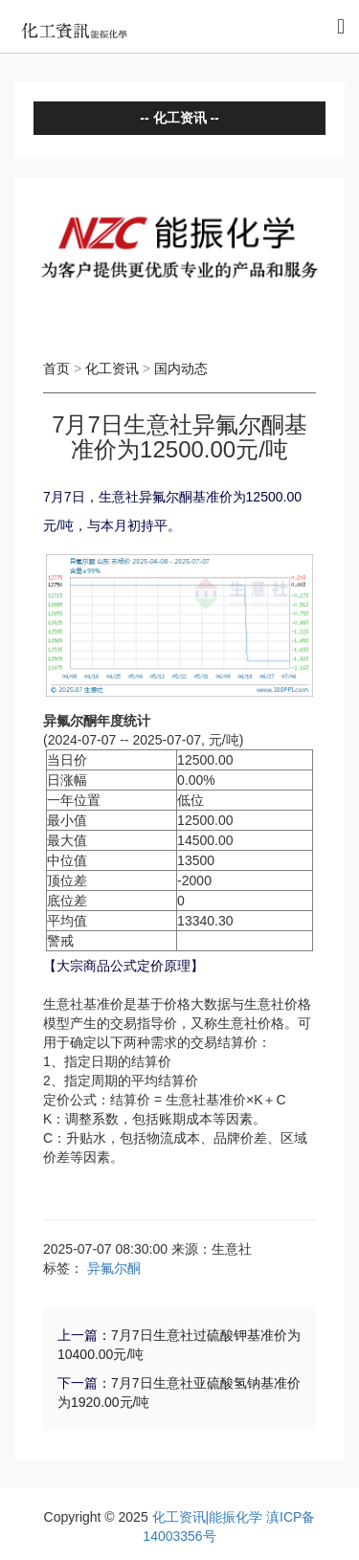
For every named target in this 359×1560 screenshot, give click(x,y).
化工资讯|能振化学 (207, 1517)
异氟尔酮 (114, 1268)
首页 (56, 368)
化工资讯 (112, 368)
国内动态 (181, 368)
